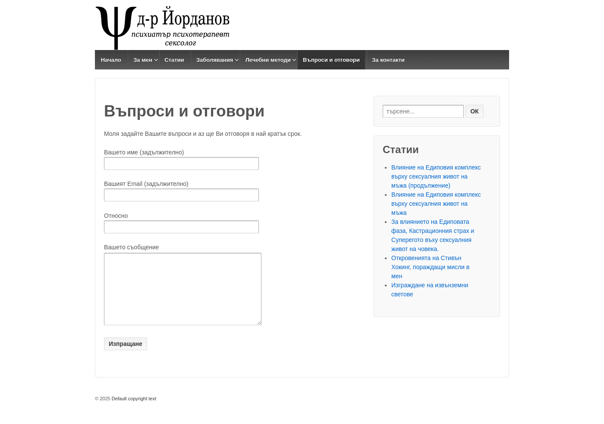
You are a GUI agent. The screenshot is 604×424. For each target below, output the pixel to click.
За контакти (388, 60)
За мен (142, 60)
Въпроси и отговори (331, 60)
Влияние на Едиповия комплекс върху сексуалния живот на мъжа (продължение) (436, 176)
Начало (111, 60)
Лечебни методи (268, 60)
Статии (174, 60)
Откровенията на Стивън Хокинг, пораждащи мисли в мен (430, 267)
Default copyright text (133, 411)
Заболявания (214, 60)
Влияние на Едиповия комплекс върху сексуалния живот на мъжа (436, 203)
